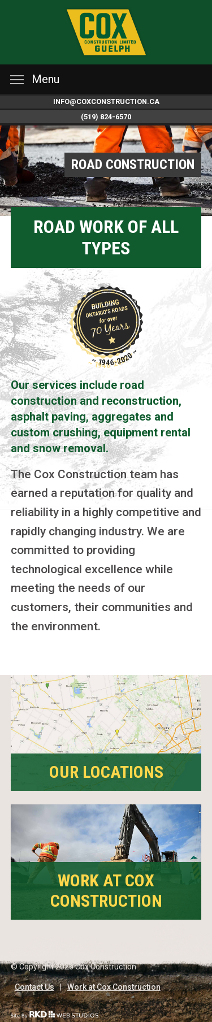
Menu (34, 79)
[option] (106, 170)
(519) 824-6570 (106, 116)
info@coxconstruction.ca (106, 101)
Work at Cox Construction (114, 986)
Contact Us (34, 986)
